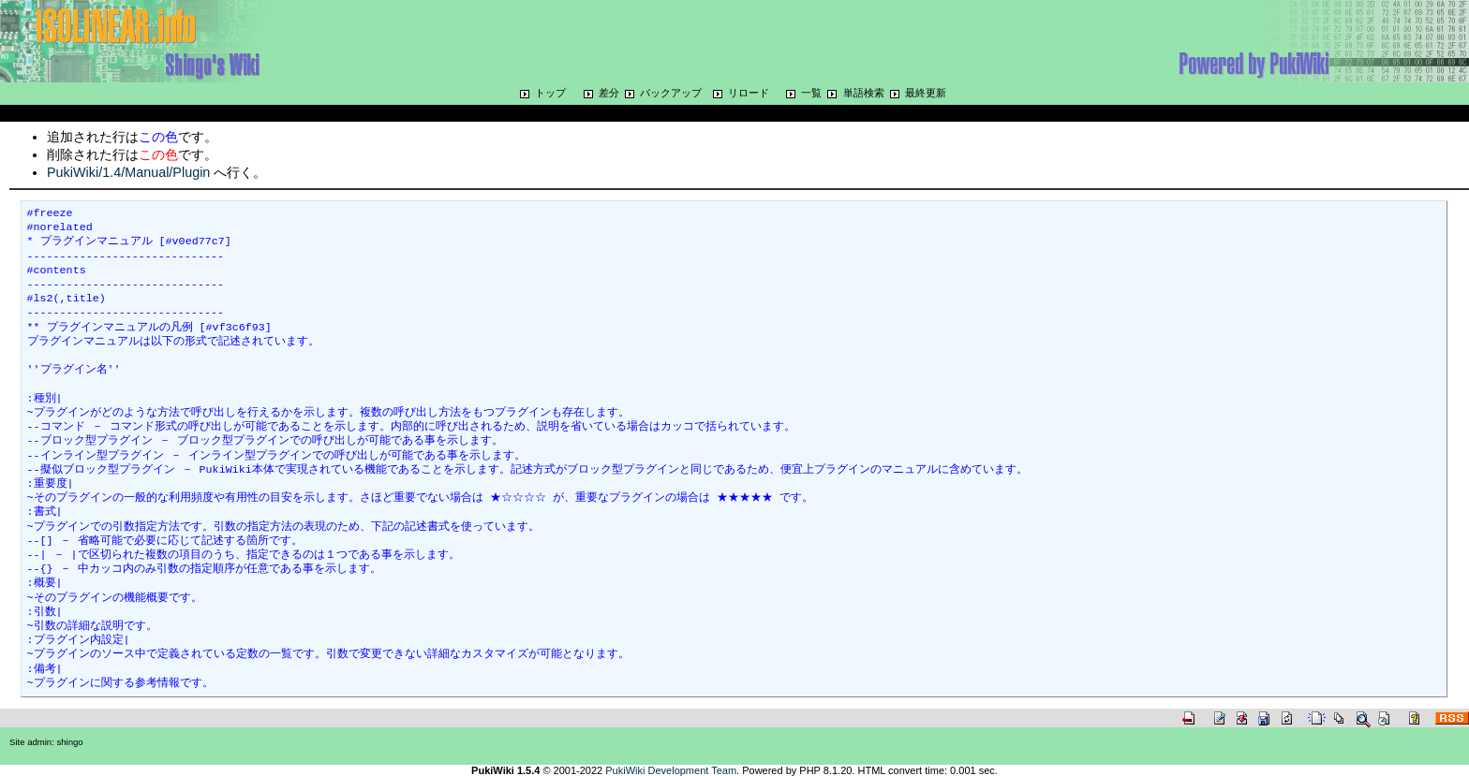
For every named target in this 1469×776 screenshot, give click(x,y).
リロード (748, 92)
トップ (550, 92)
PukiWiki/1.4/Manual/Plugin (128, 172)
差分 (609, 92)
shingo (70, 742)
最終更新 (925, 92)
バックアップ (671, 92)
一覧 (811, 92)
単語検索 (863, 92)
